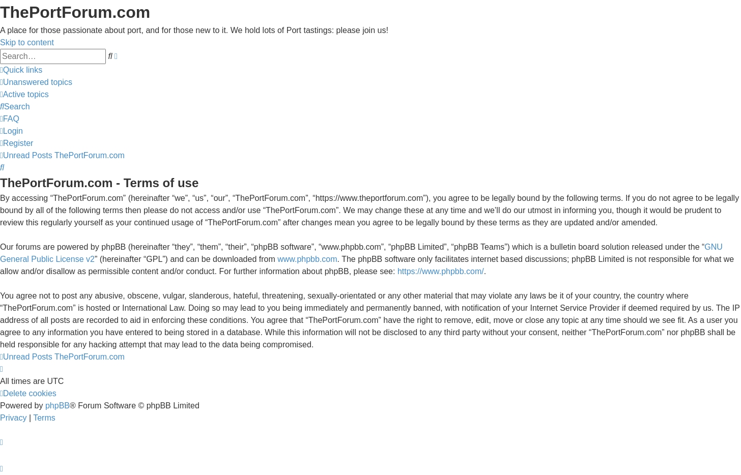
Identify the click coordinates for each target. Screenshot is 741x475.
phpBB (57, 405)
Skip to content (27, 42)
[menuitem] (36, 82)
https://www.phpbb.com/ (440, 271)
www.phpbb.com (307, 259)
